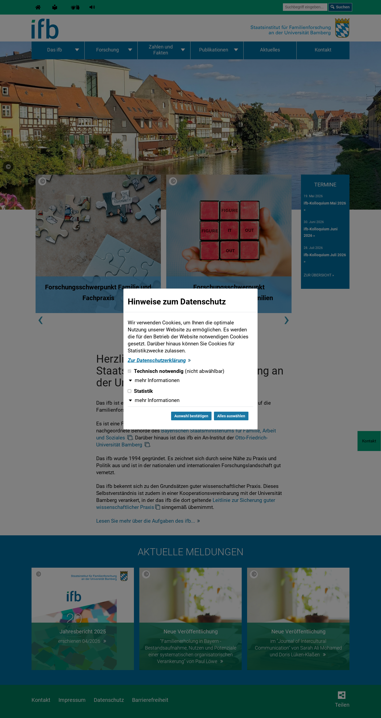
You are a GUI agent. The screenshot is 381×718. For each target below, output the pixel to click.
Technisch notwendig (176, 371)
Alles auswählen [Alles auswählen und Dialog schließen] (231, 416)
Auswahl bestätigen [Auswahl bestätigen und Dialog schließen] (191, 416)
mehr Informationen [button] (157, 380)
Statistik (140, 391)
